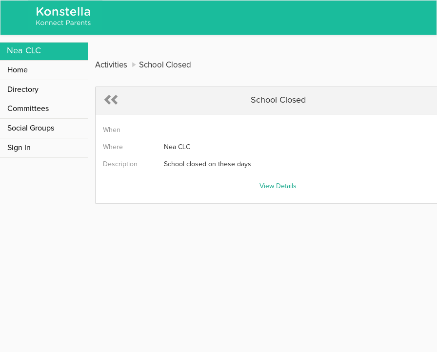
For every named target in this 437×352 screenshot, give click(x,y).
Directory (23, 89)
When (111, 130)
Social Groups (30, 128)
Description (120, 164)
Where (113, 147)
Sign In (19, 148)
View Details (278, 186)
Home (17, 70)
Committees (28, 108)
